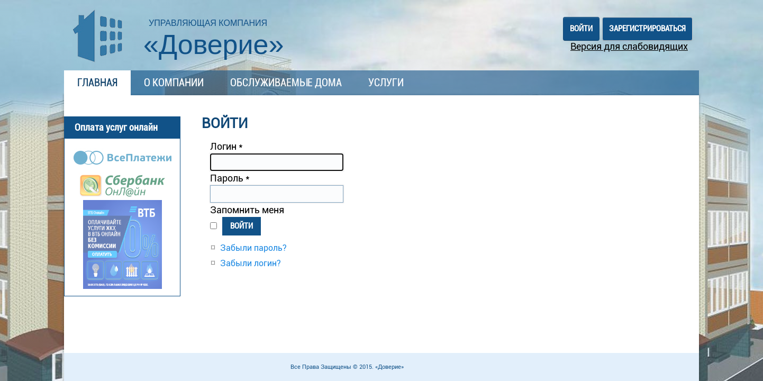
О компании (174, 82)
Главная (97, 82)
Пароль (230, 178)
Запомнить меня (247, 209)
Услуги (386, 82)
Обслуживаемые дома (286, 82)
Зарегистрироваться (647, 28)
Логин (226, 146)
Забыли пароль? (253, 248)
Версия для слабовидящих (629, 46)
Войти (241, 226)
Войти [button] (581, 28)
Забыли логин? (250, 263)
